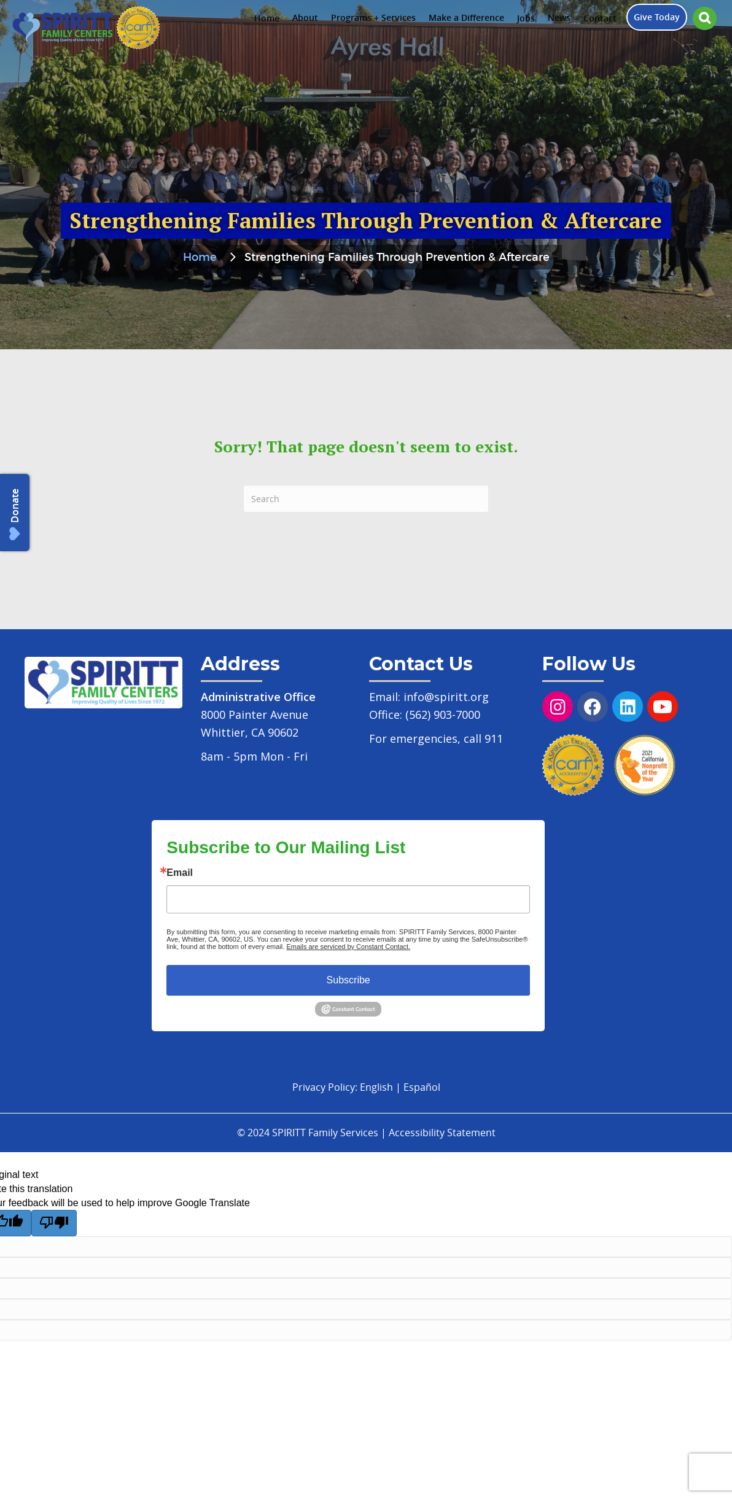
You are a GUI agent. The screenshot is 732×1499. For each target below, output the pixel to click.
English (376, 1087)
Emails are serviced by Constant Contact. (348, 946)
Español (421, 1087)
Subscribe (348, 980)
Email (179, 873)
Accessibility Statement (442, 1132)
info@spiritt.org (446, 696)
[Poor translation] (54, 1223)
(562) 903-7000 (442, 714)
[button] (705, 18)
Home (200, 257)
